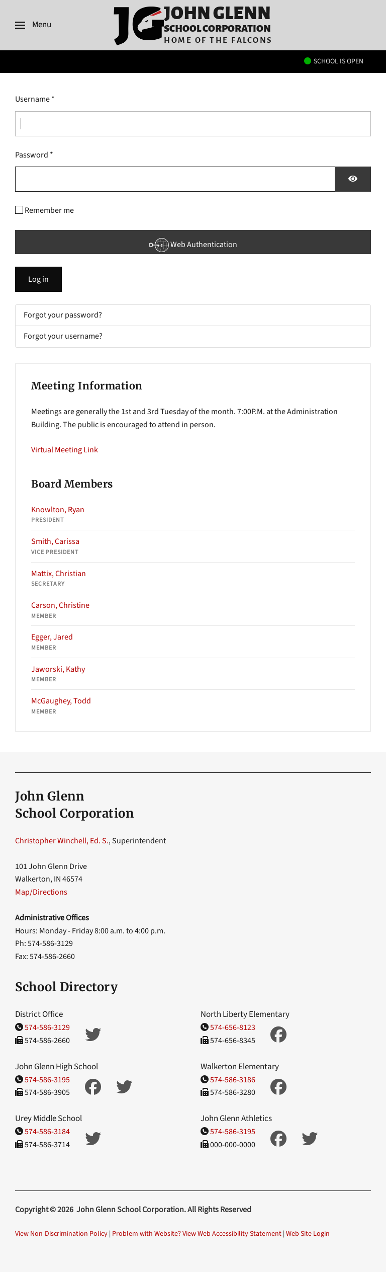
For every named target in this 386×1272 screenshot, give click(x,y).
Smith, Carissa (55, 541)
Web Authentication (193, 244)
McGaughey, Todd (61, 700)
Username (35, 99)
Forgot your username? (63, 336)
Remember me (49, 210)
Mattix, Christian (58, 573)
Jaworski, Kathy (58, 669)
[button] (33, 25)
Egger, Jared (52, 637)
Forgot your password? (63, 315)
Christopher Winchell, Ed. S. (62, 840)
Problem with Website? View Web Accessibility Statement (196, 1234)
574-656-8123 (232, 1027)
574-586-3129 (47, 1027)
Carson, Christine (60, 605)
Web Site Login (308, 1234)
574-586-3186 (232, 1079)
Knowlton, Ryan (57, 509)
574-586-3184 (47, 1131)
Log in (38, 279)
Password (34, 155)
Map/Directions (41, 892)
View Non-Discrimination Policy (61, 1234)
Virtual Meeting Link (64, 449)
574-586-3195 (47, 1079)
